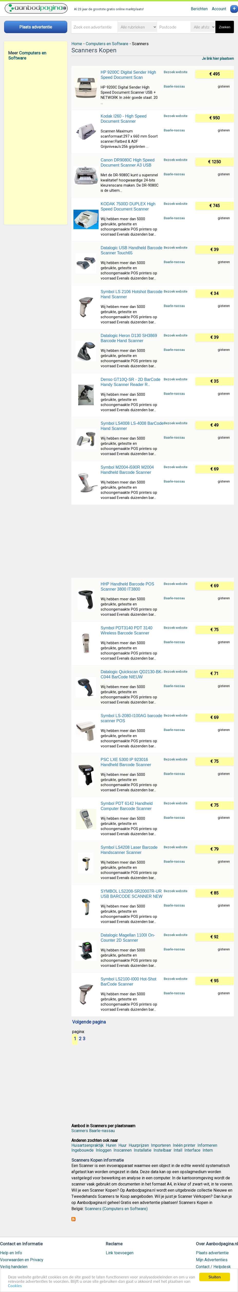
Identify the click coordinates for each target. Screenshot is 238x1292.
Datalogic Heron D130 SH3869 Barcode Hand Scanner (129, 338)
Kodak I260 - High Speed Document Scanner (124, 118)
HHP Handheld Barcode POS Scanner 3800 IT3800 (127, 586)
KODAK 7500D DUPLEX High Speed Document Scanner (128, 206)
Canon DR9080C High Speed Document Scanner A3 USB (128, 162)
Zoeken (224, 27)
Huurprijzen (139, 1145)
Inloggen (103, 1150)
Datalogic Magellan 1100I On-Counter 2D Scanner (128, 937)
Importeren (161, 1145)
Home (76, 43)
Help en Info (11, 1252)
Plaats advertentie (212, 1252)
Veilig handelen (13, 1266)
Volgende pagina (89, 1022)
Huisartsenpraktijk (87, 1145)
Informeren (207, 1145)
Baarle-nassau (174, 86)
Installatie (142, 1150)
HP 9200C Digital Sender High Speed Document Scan (128, 75)
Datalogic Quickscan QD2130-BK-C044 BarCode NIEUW (132, 674)
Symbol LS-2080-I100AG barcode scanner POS (131, 718)
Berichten (199, 8)
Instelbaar (163, 1150)
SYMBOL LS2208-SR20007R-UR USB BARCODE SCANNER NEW (132, 894)
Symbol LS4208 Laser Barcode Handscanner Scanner (129, 850)
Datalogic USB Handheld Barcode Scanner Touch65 (132, 250)
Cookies (15, 1286)
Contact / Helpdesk (213, 1266)
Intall (178, 1150)
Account (219, 8)
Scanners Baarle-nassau (93, 1130)
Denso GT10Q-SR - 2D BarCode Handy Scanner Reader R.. (130, 382)
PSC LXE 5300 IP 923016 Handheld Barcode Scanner (126, 762)
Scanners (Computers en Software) (116, 1208)
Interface (192, 1150)
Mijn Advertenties (211, 1259)
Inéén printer (184, 1145)
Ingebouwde (82, 1150)
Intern (208, 1150)
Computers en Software (107, 43)
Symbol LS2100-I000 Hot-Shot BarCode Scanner (128, 981)
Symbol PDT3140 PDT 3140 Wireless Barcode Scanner (127, 630)
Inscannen (122, 1150)
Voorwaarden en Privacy (21, 1259)
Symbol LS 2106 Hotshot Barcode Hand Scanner (132, 294)
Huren (111, 1145)
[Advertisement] (35, 142)
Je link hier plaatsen (218, 58)
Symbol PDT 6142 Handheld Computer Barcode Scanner (127, 806)
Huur (122, 1145)
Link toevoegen (120, 1252)
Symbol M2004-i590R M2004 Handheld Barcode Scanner (127, 470)
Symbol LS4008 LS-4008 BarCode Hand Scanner (132, 426)
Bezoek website (175, 72)
